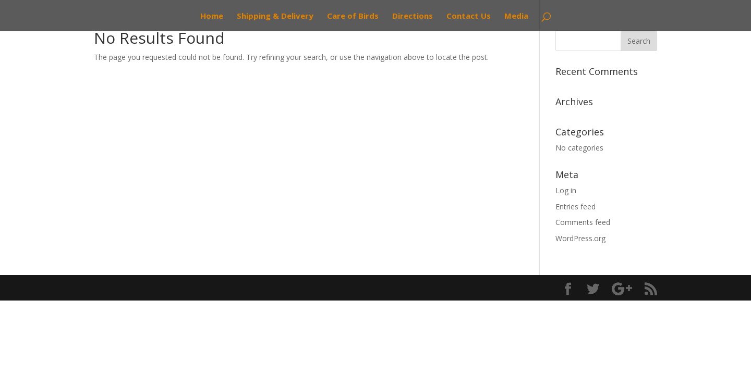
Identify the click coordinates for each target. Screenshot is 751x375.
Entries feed (575, 206)
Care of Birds (353, 16)
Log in (565, 190)
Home (211, 16)
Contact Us (468, 16)
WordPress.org (580, 238)
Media (516, 16)
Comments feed (582, 222)
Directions (412, 16)
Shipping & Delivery (275, 16)
